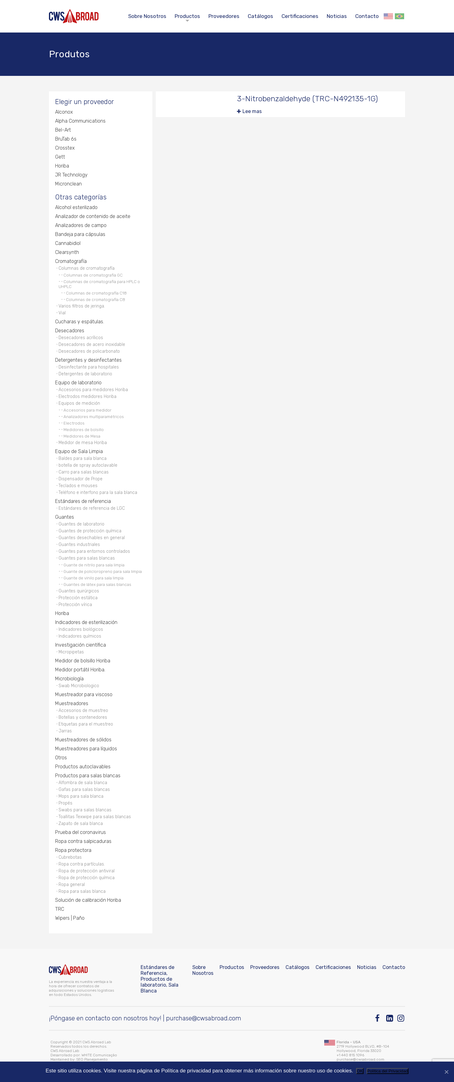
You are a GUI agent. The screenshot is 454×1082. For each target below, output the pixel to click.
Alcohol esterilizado (76, 207)
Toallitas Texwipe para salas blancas (95, 816)
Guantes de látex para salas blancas (97, 584)
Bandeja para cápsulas (80, 234)
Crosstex (65, 148)
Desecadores (69, 331)
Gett (60, 157)
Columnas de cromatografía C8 (95, 299)
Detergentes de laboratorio (85, 374)
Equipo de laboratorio (78, 383)
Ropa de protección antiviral (87, 871)
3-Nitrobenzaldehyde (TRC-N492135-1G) (307, 98)
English (388, 16)
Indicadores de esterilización (86, 622)
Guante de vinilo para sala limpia (93, 577)
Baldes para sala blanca (83, 458)
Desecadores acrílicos (81, 337)
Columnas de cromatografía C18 (96, 292)
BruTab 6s (65, 139)
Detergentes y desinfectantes (88, 360)
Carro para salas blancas (84, 472)
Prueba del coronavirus (80, 832)
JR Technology (71, 175)
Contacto (367, 16)
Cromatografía (71, 261)
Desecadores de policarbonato (89, 351)
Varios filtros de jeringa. (82, 306)
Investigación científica (80, 645)
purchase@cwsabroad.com (203, 1018)
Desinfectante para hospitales (89, 367)
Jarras (65, 731)
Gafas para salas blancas (84, 789)
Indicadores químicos (80, 636)
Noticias (337, 16)
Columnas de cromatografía (87, 268)
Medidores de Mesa (81, 436)
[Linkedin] (390, 1018)
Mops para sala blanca (81, 796)
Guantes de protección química (90, 531)
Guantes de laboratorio (81, 524)
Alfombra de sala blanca (83, 782)
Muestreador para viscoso (83, 694)
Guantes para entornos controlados (94, 551)
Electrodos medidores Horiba (87, 396)
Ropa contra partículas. (82, 864)
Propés (65, 803)
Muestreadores (71, 703)
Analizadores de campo (81, 225)
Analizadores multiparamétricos (93, 416)
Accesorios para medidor (87, 410)
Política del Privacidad (387, 1071)
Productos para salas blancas (87, 776)
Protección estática (78, 597)
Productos (187, 16)
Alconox (64, 112)
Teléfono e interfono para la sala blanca (98, 492)
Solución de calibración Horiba (88, 900)
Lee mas (252, 111)
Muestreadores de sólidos (83, 740)
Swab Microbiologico (79, 685)
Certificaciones (300, 16)
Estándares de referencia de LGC (92, 508)
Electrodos (74, 423)
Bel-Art (63, 130)
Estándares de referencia (83, 501)
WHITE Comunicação (99, 1055)
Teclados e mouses (78, 485)
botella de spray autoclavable (88, 465)
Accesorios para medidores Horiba (93, 389)
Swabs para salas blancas (85, 810)
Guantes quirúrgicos (79, 591)
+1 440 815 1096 (350, 1055)
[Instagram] (401, 1018)
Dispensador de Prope (81, 479)
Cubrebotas (70, 857)
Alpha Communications (80, 121)
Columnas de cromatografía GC (93, 275)
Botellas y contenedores (83, 717)
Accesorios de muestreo (83, 710)
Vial (62, 313)
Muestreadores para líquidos (86, 749)
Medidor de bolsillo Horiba (82, 661)
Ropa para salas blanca (82, 891)
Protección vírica (75, 604)
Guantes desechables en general (92, 537)
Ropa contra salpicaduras (83, 841)
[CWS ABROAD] (73, 16)
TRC (59, 909)
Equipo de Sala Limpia (79, 451)
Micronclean (68, 184)
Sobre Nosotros (147, 16)
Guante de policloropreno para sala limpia (102, 571)
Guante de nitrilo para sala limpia (93, 564)
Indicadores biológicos (81, 629)
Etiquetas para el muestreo (86, 724)
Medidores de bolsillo (83, 429)
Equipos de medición (79, 403)
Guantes (64, 517)
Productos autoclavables (83, 767)
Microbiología (69, 679)
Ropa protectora (73, 850)
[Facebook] (379, 1018)
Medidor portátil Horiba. (80, 670)
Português (399, 16)
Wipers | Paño (70, 918)
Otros (61, 758)
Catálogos (260, 16)
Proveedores (223, 16)
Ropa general (72, 884)
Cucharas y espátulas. (79, 322)
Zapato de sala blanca (81, 823)
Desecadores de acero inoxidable (92, 344)
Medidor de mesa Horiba (83, 442)
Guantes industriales (79, 544)
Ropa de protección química (87, 877)
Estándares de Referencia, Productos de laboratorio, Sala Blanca (159, 979)
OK (360, 1071)
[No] (446, 1072)
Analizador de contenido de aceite (92, 216)
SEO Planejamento (92, 1059)
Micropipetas (71, 652)
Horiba (62, 166)
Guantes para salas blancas (87, 558)
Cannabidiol (68, 243)
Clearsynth (67, 252)
